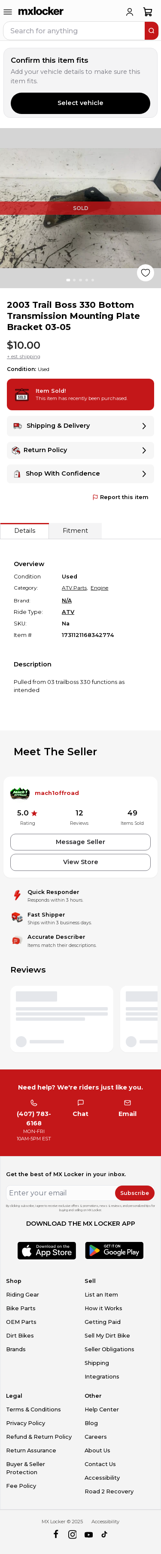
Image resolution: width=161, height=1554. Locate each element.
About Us (97, 1450)
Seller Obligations (109, 1349)
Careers (96, 1437)
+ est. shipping (23, 356)
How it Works (103, 1308)
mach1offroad (57, 793)
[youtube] (89, 1535)
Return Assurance (31, 1450)
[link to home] (41, 11)
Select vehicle (80, 103)
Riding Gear (22, 1294)
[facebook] (56, 1535)
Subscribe (134, 1193)
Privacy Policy (25, 1423)
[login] (130, 11)
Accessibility (102, 1478)
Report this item (120, 497)
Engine (99, 587)
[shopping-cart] (147, 12)
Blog (91, 1423)
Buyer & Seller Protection (25, 1468)
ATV (68, 612)
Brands (16, 1349)
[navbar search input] (74, 30)
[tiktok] (105, 1535)
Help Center (102, 1409)
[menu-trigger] (8, 11)
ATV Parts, (75, 587)
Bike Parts (21, 1308)
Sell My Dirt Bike (107, 1335)
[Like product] (145, 272)
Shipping (97, 1363)
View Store (80, 862)
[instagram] (72, 1535)
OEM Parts (21, 1322)
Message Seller (80, 842)
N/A (67, 600)
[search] (151, 31)
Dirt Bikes (20, 1335)
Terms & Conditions (33, 1409)
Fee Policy (21, 1486)
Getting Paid (103, 1322)
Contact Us (100, 1464)
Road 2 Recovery (109, 1491)
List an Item (101, 1294)
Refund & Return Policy (39, 1437)
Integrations (102, 1376)
